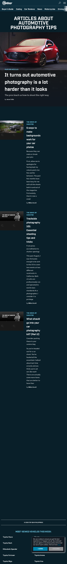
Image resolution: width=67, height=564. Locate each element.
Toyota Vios (38, 561)
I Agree (40, 549)
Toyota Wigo (7, 561)
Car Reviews (29, 9)
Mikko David (32, 203)
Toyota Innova (39, 555)
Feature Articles (11, 69)
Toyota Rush (7, 543)
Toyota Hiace (8, 537)
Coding (19, 9)
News (39, 9)
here (59, 545)
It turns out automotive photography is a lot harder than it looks (30, 81)
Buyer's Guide (7, 9)
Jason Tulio (10, 99)
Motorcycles (50, 9)
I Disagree (56, 549)
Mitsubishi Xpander (10, 549)
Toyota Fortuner (9, 555)
